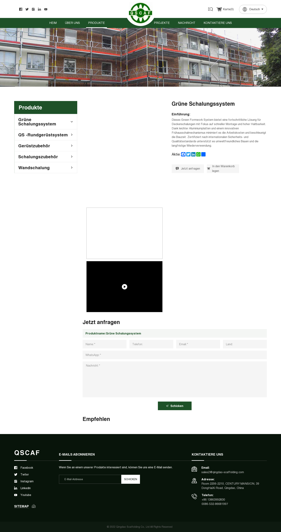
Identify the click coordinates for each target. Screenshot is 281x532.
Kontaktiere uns (218, 23)
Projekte (162, 23)
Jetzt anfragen (188, 168)
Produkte (96, 23)
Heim (53, 23)
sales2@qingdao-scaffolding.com (222, 472)
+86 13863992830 (213, 499)
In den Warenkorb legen (221, 169)
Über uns (72, 23)
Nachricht (186, 23)
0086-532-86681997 (215, 504)
